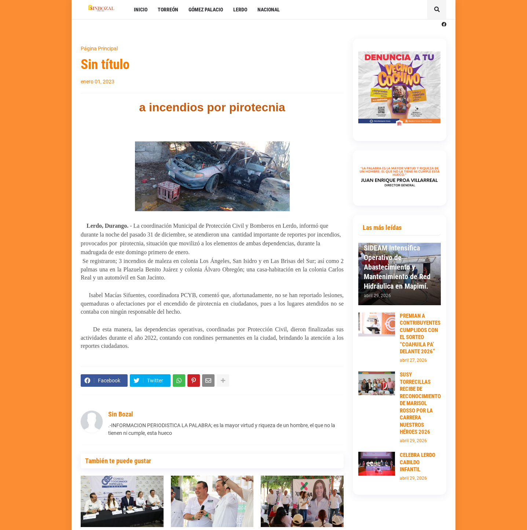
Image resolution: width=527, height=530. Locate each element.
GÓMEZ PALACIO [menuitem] (206, 9)
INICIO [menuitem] (140, 9)
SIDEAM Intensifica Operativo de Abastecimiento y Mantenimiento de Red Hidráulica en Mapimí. (397, 267)
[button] (436, 9)
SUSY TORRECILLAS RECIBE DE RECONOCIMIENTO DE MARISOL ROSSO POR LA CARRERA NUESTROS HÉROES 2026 (420, 403)
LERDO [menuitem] (240, 9)
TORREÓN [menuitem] (168, 9)
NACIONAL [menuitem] (268, 9)
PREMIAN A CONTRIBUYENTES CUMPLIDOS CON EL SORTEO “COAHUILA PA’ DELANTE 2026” (420, 334)
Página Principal (99, 48)
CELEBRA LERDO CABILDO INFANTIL (417, 462)
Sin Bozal (120, 414)
